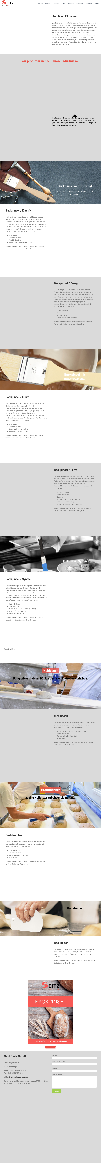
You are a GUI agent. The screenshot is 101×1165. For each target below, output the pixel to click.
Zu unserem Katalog (50, 1047)
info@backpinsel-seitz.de (18, 1077)
